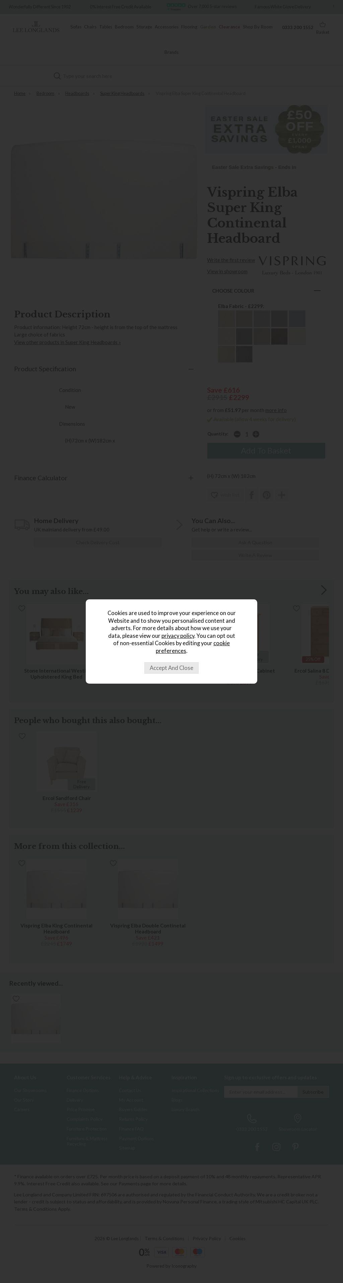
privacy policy (177, 635)
